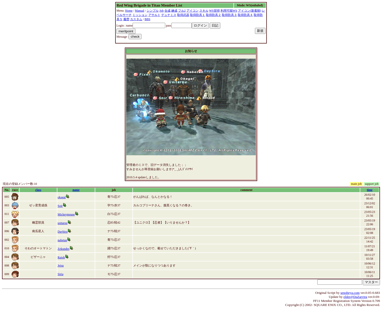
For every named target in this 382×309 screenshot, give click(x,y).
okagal (62, 197)
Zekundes (63, 249)
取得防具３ (229, 15)
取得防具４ (245, 15)
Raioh (61, 257)
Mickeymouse (66, 214)
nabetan (62, 240)
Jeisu (61, 265)
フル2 (182, 10)
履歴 (126, 19)
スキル (203, 10)
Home (128, 10)
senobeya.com (350, 293)
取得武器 (183, 15)
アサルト (154, 15)
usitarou (62, 223)
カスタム (136, 19)
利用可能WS (229, 10)
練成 (174, 10)
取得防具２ (213, 15)
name (76, 190)
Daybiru (62, 231)
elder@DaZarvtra (355, 297)
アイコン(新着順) (249, 10)
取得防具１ (197, 15)
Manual (139, 10)
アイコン (192, 10)
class (38, 190)
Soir (60, 206)
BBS (147, 19)
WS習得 (214, 10)
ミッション (140, 15)
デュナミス (168, 15)
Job (161, 10)
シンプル (153, 10)
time (370, 190)
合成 (167, 10)
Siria (60, 274)
